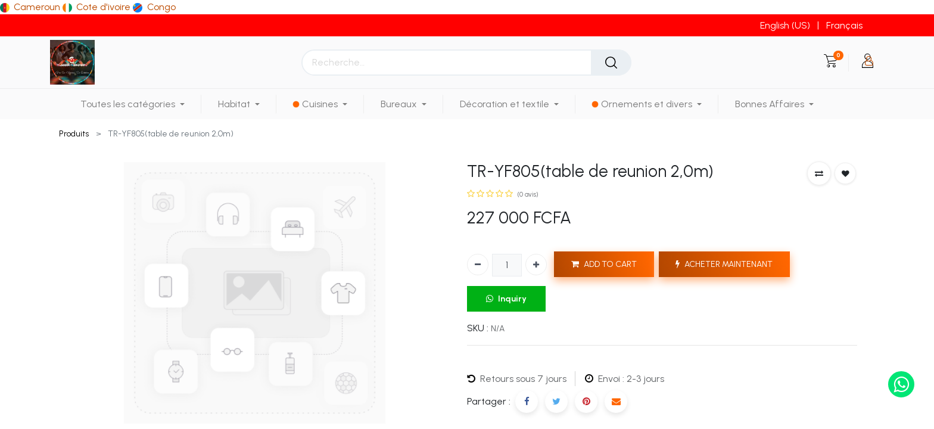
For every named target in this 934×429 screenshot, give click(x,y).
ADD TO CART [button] (604, 264)
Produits (74, 134)
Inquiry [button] (506, 299)
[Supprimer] (477, 264)
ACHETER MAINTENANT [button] (724, 264)
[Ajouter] (536, 264)
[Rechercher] (611, 62)
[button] (819, 173)
